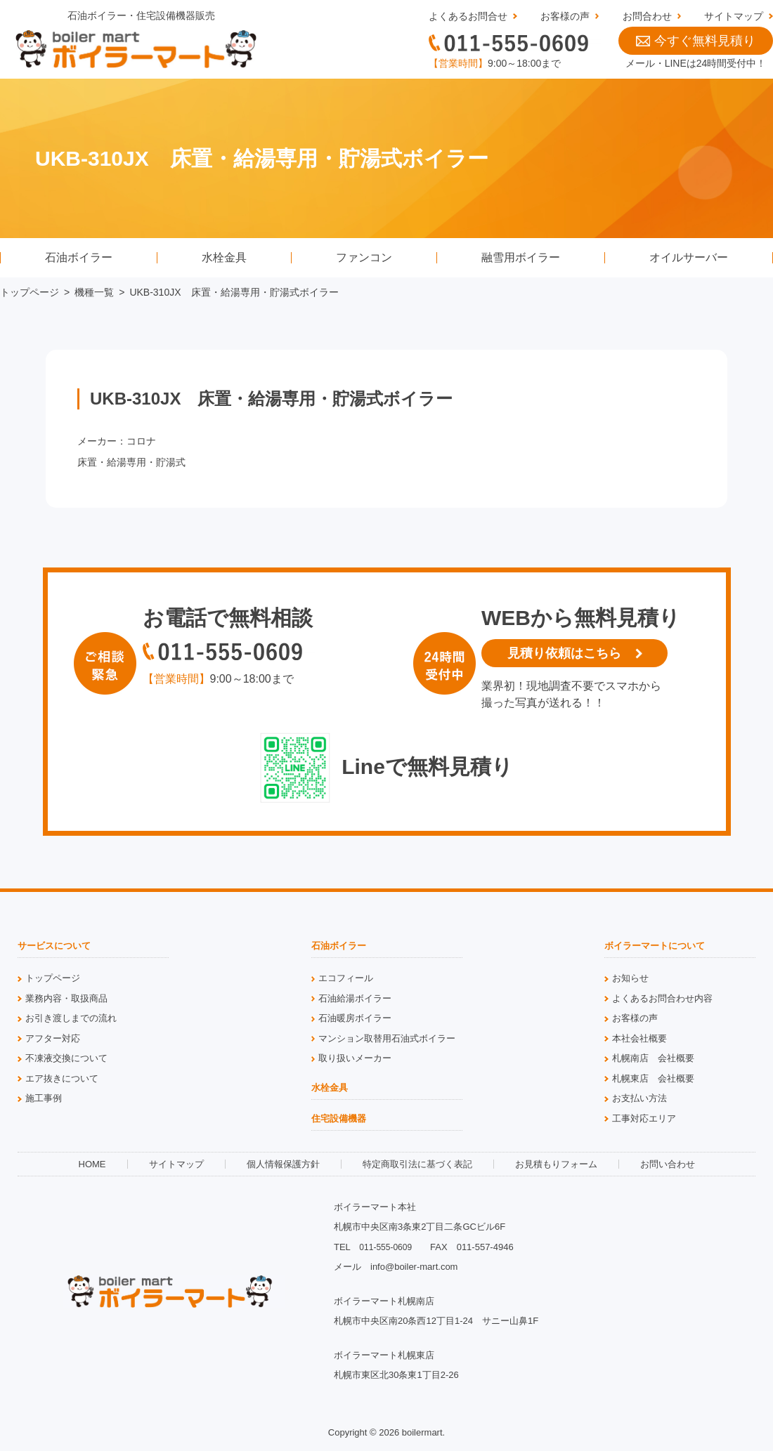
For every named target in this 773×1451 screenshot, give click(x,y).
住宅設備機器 (338, 1119)
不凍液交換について (66, 1058)
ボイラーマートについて (654, 946)
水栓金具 (224, 257)
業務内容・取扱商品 (66, 998)
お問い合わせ (667, 1164)
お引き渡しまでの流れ (71, 1018)
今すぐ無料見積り (695, 41)
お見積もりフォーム (556, 1164)
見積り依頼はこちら (564, 653)
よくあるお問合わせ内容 (662, 998)
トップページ (29, 292)
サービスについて (54, 946)
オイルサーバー (688, 257)
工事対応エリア (644, 1118)
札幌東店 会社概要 (653, 1078)
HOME (92, 1164)
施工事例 (43, 1098)
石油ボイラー (78, 257)
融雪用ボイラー (520, 257)
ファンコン (364, 257)
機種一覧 (94, 292)
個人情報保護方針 (283, 1164)
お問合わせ (647, 16)
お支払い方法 (639, 1098)
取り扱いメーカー (354, 1058)
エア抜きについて (61, 1078)
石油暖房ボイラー (354, 1018)
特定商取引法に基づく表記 (417, 1164)
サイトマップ (733, 16)
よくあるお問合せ (468, 16)
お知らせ (630, 978)
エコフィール (345, 978)
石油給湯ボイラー (354, 998)
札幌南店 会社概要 (653, 1058)
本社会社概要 (639, 1038)
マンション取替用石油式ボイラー (386, 1038)
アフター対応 (52, 1038)
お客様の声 (565, 16)
